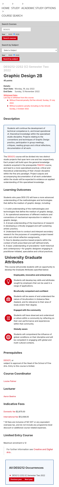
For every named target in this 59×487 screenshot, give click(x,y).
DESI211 (7, 360)
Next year (29, 479)
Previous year (16, 479)
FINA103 (41, 165)
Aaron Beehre (10, 396)
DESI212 (11, 156)
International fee (11, 417)
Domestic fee (9, 411)
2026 (17, 34)
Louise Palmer (10, 381)
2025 (10, 34)
